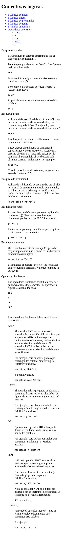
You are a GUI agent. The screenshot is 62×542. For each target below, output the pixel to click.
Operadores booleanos (20, 29)
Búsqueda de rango (18, 23)
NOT (17, 41)
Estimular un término (19, 26)
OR (16, 38)
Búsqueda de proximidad (21, 20)
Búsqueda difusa (16, 17)
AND (17, 32)
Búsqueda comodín (18, 14)
